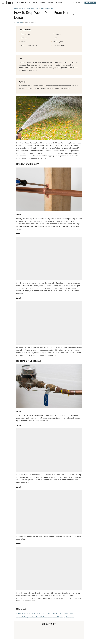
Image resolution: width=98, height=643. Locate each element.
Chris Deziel (19, 22)
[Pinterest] (76, 3)
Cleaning (43, 3)
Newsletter (90, 3)
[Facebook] (73, 3)
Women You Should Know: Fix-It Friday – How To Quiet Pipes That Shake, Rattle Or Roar (44, 613)
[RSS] (82, 3)
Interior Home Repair (47, 8)
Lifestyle (59, 3)
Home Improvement (23, 3)
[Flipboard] (79, 3)
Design (35, 3)
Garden (50, 3)
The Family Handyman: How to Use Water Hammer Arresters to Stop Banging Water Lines (45, 617)
